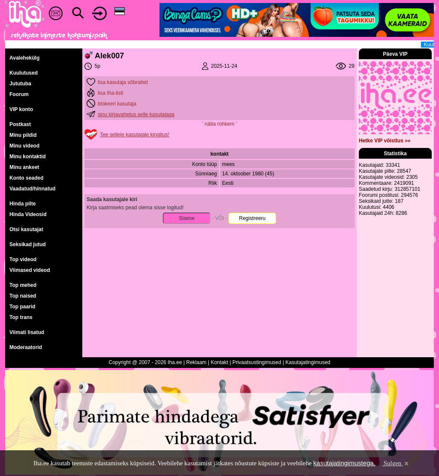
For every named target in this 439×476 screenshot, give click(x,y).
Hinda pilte (22, 204)
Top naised (22, 296)
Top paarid (22, 307)
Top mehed (22, 285)
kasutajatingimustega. (344, 463)
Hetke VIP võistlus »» (385, 141)
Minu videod (24, 146)
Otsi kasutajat (26, 229)
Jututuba (20, 84)
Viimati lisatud (26, 332)
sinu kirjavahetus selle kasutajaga (136, 114)
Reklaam (196, 362)
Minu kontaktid (27, 157)
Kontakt (219, 362)
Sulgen (396, 463)
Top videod (22, 259)
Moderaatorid (25, 347)
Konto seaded (26, 178)
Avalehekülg (24, 58)
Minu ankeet (24, 167)
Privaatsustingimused (256, 362)
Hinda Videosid (27, 214)
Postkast (20, 124)
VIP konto (21, 109)
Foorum (19, 94)
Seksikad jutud (27, 244)
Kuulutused (23, 73)
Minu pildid (22, 135)
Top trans (21, 317)
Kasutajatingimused (308, 362)
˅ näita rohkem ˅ (219, 124)
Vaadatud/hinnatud (32, 189)
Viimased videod (29, 270)
